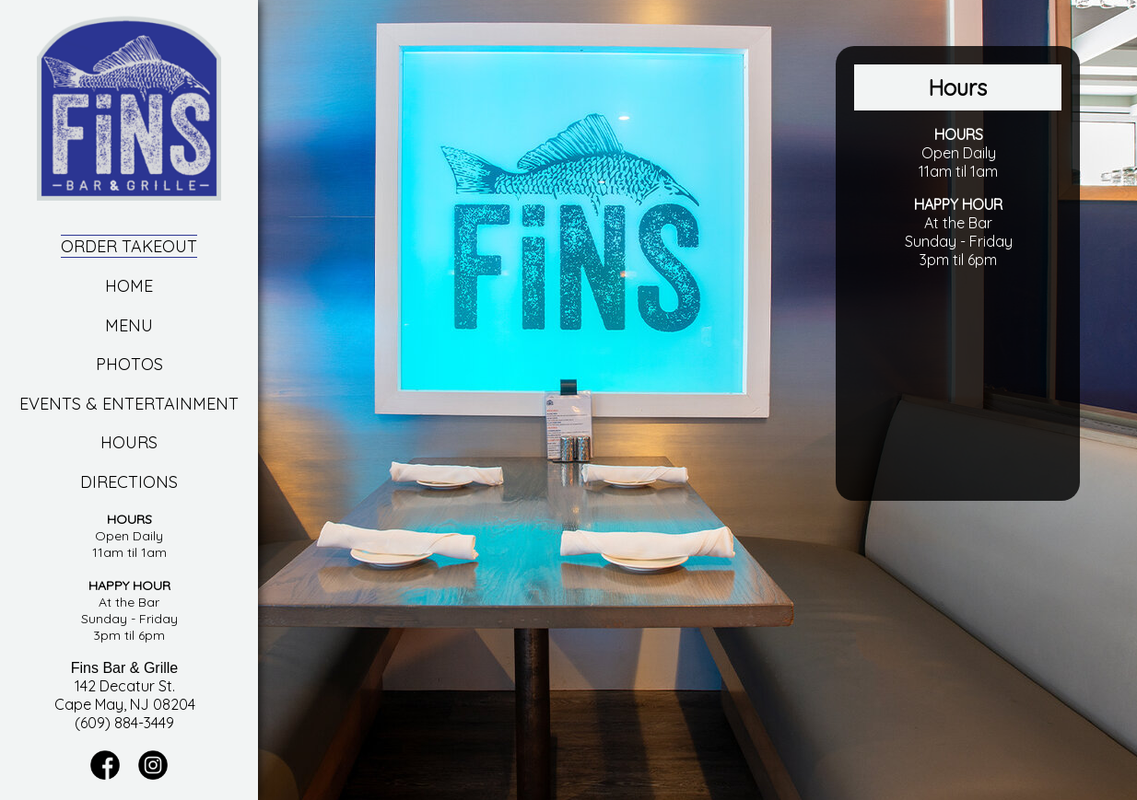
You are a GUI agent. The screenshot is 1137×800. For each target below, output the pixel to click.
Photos (129, 364)
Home (129, 285)
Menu (129, 325)
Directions (129, 482)
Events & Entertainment (129, 403)
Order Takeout (129, 246)
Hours (129, 442)
